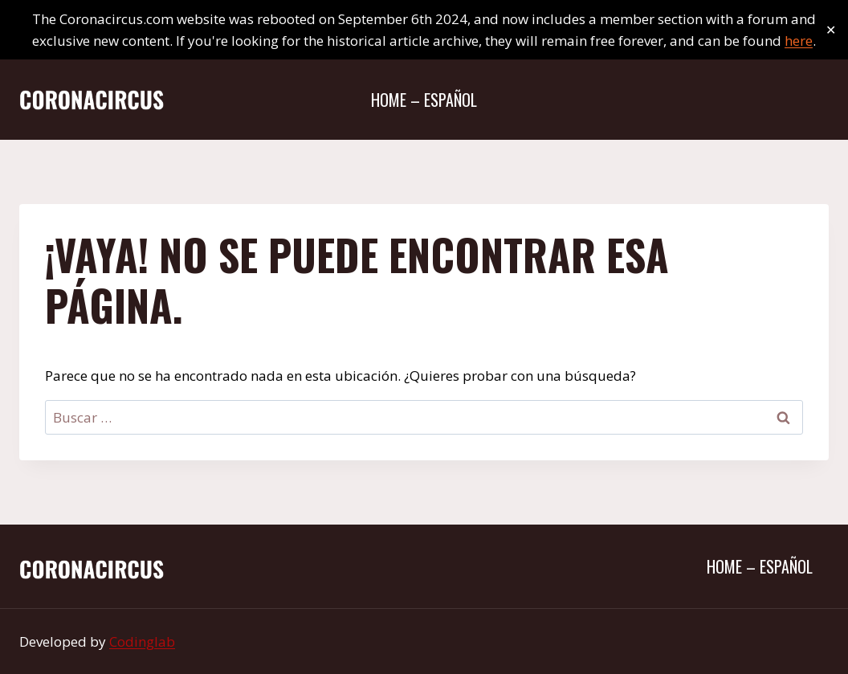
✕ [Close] (831, 30)
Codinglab (142, 641)
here (799, 40)
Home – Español (424, 100)
